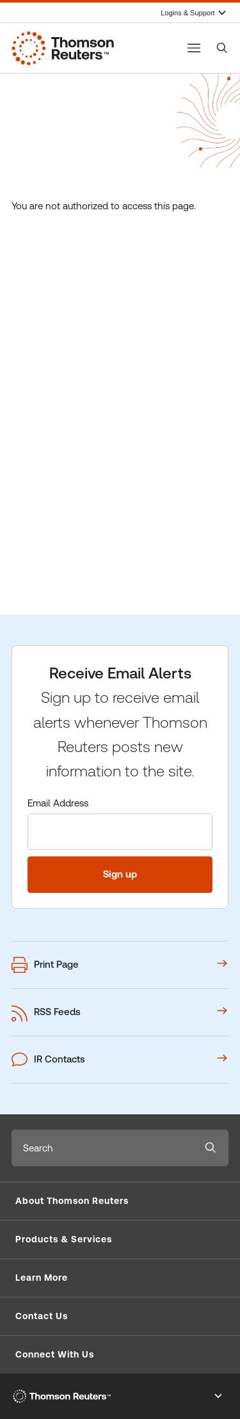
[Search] (222, 48)
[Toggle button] (194, 48)
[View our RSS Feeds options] (120, 1012)
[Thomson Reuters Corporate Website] (63, 48)
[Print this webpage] (120, 965)
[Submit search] (210, 1148)
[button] (120, 1201)
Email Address (58, 803)
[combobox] (102, 1148)
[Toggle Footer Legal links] (218, 1396)
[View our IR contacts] (120, 1059)
